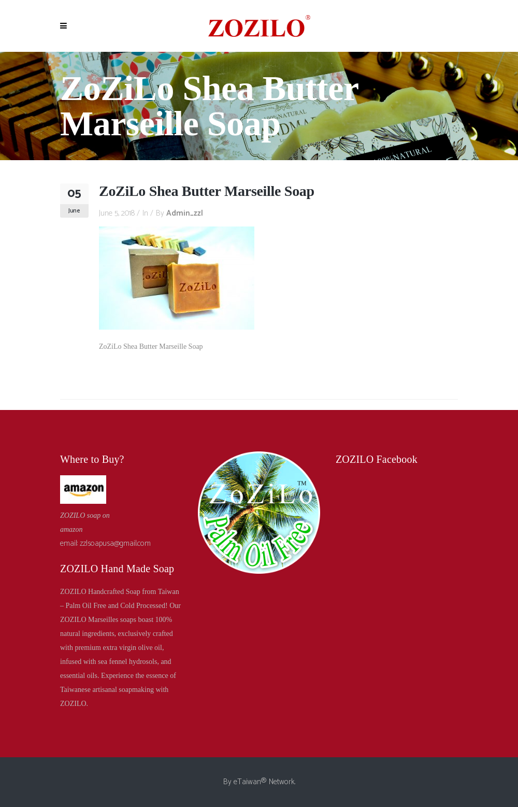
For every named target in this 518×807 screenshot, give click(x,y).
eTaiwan (247, 781)
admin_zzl (184, 213)
